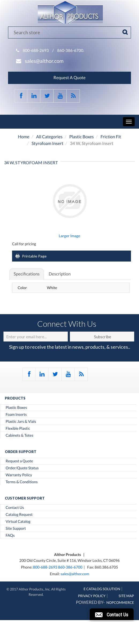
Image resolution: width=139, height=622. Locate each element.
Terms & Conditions (22, 482)
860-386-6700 (70, 567)
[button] (112, 614)
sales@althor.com (44, 61)
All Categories (49, 136)
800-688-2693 (36, 50)
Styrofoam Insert (47, 143)
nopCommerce (120, 602)
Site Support (16, 528)
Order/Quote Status (22, 468)
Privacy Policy (92, 596)
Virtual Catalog (18, 521)
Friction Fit (110, 136)
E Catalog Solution (102, 589)
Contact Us (15, 507)
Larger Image (69, 235)
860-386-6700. (70, 50)
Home (23, 136)
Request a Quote (19, 461)
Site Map (126, 596)
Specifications (27, 274)
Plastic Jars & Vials (21, 421)
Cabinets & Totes (19, 435)
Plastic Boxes (81, 136)
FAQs (10, 535)
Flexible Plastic (18, 428)
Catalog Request (19, 514)
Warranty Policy (19, 475)
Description (60, 274)
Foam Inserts (16, 414)
